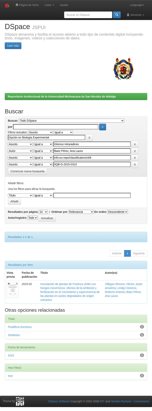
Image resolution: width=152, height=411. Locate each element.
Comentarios (141, 401)
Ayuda (64, 5)
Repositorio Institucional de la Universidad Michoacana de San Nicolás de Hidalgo (62, 96)
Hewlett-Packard (121, 401)
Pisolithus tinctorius (20, 327)
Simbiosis (14, 335)
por (10, 126)
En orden (100, 211)
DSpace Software (59, 401)
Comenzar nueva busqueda (27, 171)
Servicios (135, 14)
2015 (11, 355)
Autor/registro (17, 217)
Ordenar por (59, 211)
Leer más (13, 45)
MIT (102, 401)
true (10, 375)
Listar (49, 5)
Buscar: (13, 120)
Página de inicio (27, 5)
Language (137, 5)
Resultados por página (23, 211)
